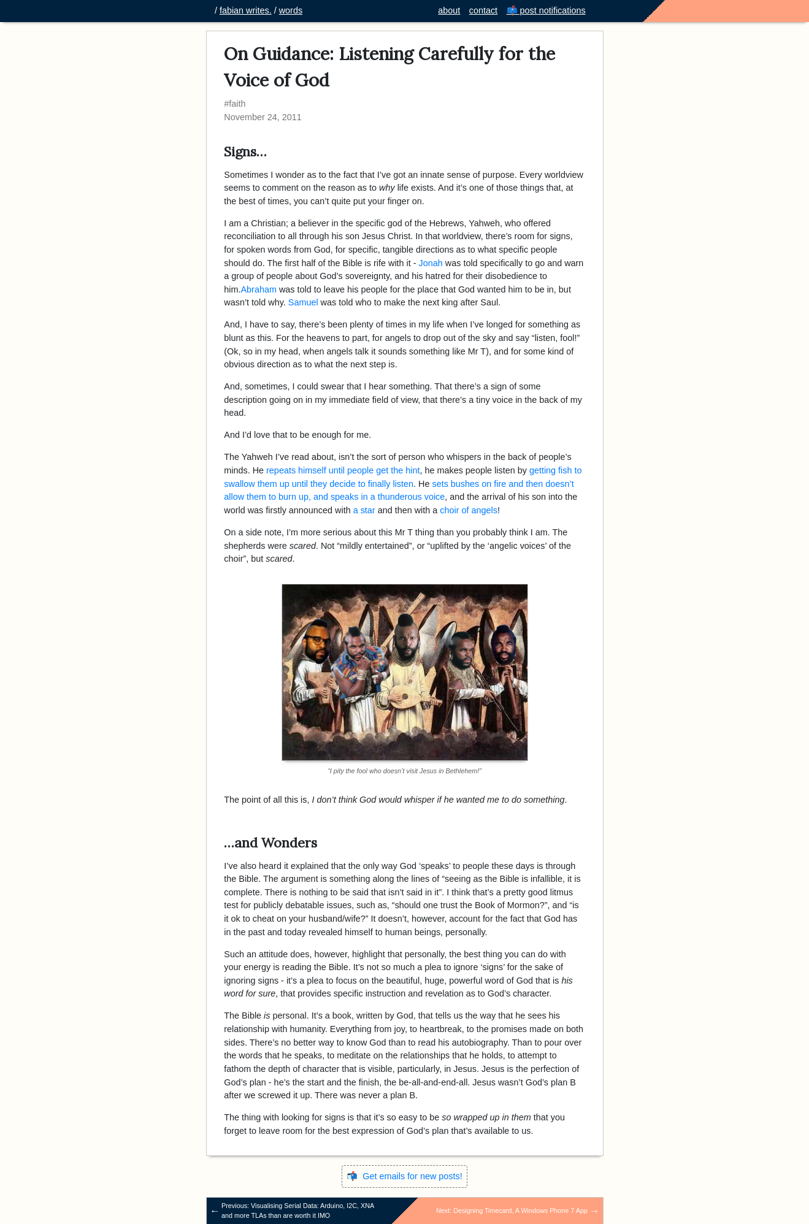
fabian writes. (246, 10)
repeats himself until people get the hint (343, 470)
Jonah (431, 263)
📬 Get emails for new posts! (404, 1176)
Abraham (258, 289)
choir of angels (468, 510)
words (290, 10)
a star (364, 510)
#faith (234, 104)
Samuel (303, 302)
